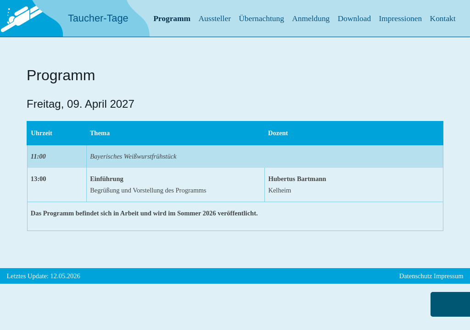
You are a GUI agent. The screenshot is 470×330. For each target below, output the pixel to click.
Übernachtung (261, 18)
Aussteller (214, 18)
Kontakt (443, 18)
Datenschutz (415, 276)
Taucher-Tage (98, 18)
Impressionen (400, 18)
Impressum (448, 276)
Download (354, 18)
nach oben (445, 304)
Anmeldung (311, 18)
